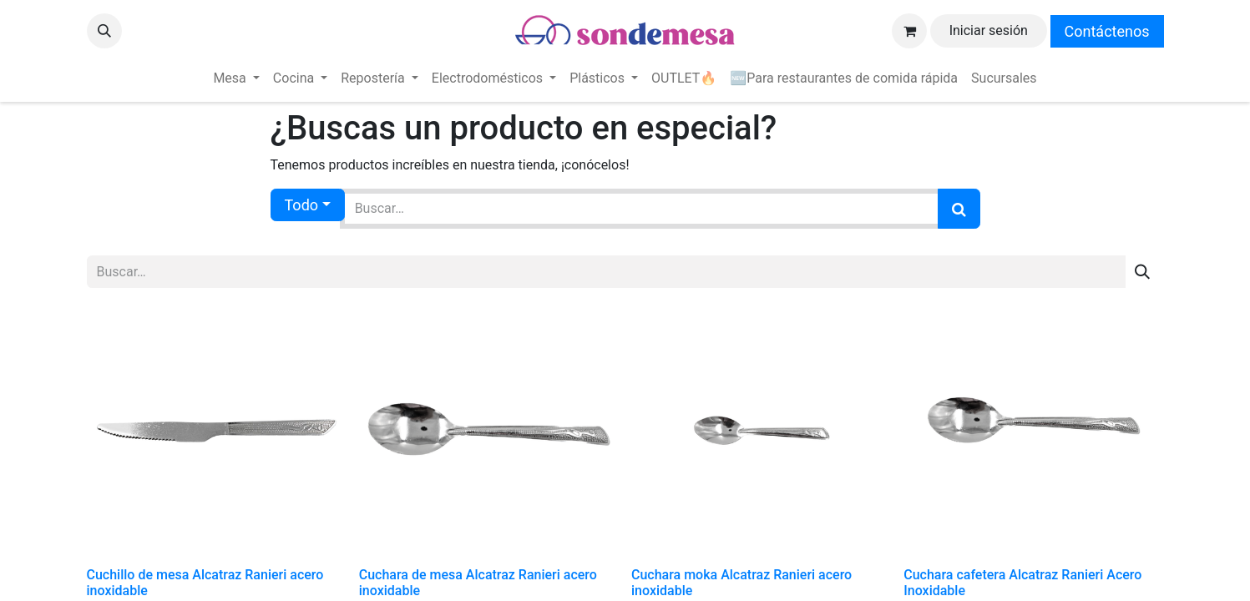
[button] (104, 30)
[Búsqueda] (959, 209)
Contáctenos (1107, 31)
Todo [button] (302, 205)
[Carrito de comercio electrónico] (909, 30)
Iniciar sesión (988, 30)
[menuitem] (236, 78)
